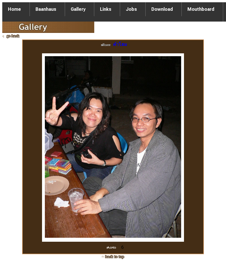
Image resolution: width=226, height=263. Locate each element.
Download (162, 9)
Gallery (78, 9)
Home (14, 9)
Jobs (131, 9)
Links (105, 9)
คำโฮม (120, 44)
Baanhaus (45, 9)
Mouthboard (200, 9)
